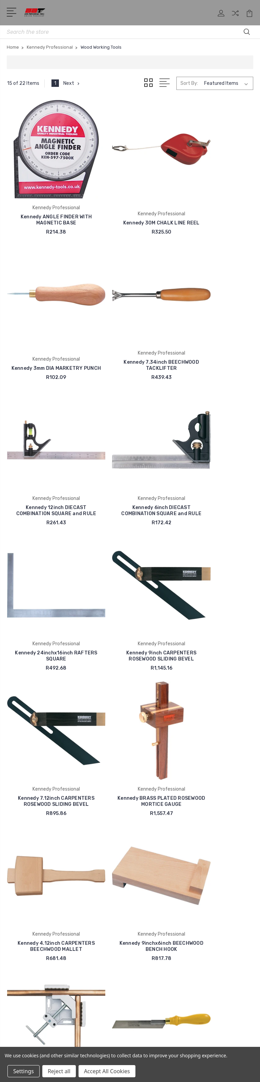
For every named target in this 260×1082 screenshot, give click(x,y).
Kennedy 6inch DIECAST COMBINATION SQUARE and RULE (214, 326)
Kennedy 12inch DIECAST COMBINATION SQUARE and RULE (130, 326)
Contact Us (152, 825)
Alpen (18, 921)
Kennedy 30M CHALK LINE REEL (130, 199)
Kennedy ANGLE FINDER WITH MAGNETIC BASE (45, 199)
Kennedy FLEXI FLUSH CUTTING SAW (130, 715)
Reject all (59, 1071)
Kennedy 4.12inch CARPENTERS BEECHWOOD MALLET (129, 587)
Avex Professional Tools (40, 880)
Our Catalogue (154, 815)
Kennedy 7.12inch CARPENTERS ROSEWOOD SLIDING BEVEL (214, 457)
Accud (19, 900)
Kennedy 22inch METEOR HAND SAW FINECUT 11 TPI (214, 715)
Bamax (19, 941)
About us (149, 794)
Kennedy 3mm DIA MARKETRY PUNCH (214, 199)
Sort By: (189, 83)
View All (21, 951)
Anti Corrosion (28, 890)
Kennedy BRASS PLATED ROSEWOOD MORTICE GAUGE (45, 590)
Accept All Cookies (107, 1071)
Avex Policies (153, 835)
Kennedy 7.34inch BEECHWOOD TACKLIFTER (45, 329)
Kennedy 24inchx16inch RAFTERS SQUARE (45, 460)
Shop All (147, 804)
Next (72, 83)
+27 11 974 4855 (36, 817)
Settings (23, 1071)
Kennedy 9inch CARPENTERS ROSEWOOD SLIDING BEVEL (130, 460)
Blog (143, 845)
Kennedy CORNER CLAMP (45, 718)
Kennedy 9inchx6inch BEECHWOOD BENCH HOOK (214, 590)
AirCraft (21, 911)
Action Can (25, 931)
